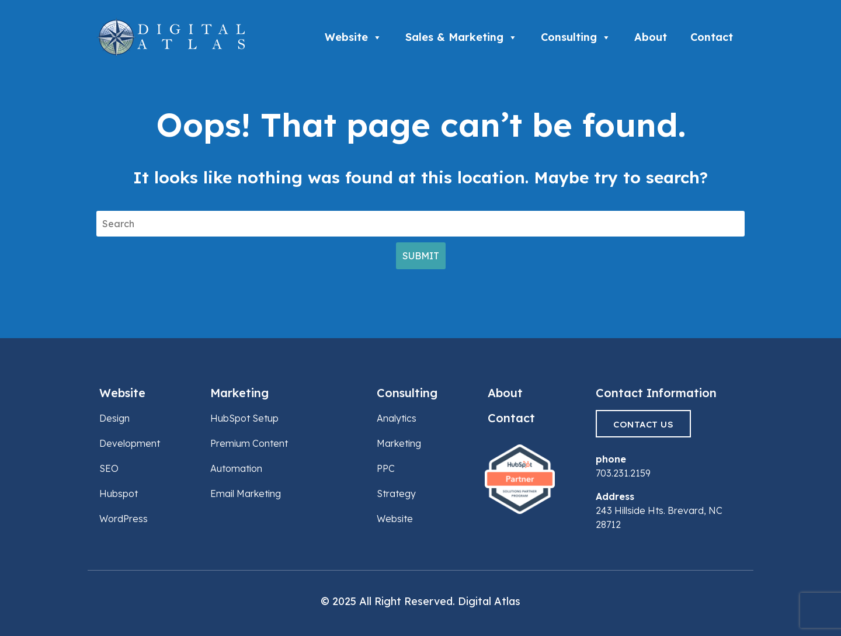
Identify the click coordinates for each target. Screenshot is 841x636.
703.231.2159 (623, 473)
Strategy (396, 493)
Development (129, 443)
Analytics (396, 418)
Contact (711, 37)
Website (353, 37)
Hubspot (118, 493)
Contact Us (643, 424)
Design (114, 418)
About (650, 37)
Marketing (239, 392)
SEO (109, 468)
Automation (236, 468)
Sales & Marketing (461, 37)
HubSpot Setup (244, 418)
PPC (386, 468)
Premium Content (249, 443)
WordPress (123, 518)
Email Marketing (245, 493)
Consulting (576, 37)
